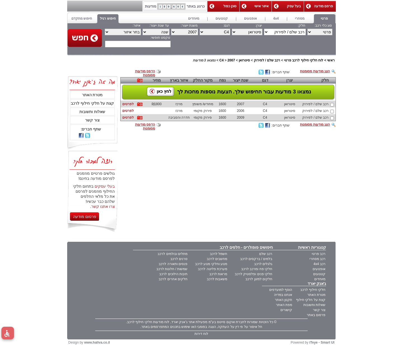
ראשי (331, 60)
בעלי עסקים (105, 186)
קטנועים (319, 274)
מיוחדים (319, 279)
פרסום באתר (316, 315)
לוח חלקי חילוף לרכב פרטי (303, 60)
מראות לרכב (218, 274)
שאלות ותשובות (92, 111)
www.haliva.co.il (97, 342)
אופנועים (319, 269)
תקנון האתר (283, 300)
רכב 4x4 (319, 264)
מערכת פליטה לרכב (212, 269)
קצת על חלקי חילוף (310, 300)
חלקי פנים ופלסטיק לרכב (253, 274)
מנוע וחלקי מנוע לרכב (211, 264)
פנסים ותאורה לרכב (173, 264)
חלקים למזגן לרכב (258, 279)
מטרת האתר (92, 95)
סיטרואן (244, 60)
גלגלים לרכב (263, 264)
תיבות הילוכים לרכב (173, 274)
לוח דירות (201, 334)
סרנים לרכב (179, 259)
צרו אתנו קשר (103, 206)
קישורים (286, 310)
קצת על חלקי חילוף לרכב (92, 103)
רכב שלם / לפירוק (267, 60)
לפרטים (128, 104)
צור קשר (92, 120)
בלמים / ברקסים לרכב (256, 259)
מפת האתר (284, 305)
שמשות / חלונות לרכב (172, 269)
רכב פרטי (318, 254)
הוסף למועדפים (280, 290)
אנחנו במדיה (283, 295)
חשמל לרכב (218, 254)
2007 (231, 60)
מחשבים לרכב (217, 259)
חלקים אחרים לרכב (173, 279)
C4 (221, 60)
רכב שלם (265, 254)
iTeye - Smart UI (321, 342)
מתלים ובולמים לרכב (173, 254)
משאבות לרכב (217, 279)
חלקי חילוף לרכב (312, 290)
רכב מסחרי (317, 259)
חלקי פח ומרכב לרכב (256, 269)
